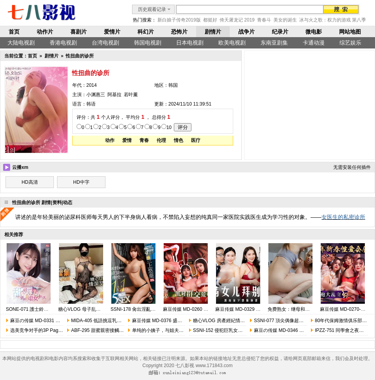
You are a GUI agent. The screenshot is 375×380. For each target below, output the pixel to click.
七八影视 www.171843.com (203, 365)
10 (168, 127)
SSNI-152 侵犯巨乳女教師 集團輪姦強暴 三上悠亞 (245, 330)
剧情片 (213, 32)
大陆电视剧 (21, 42)
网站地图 (350, 32)
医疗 (195, 140)
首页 (14, 32)
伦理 (161, 140)
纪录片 (280, 32)
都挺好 (210, 20)
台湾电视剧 (105, 42)
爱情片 (112, 32)
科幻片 (146, 32)
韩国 (173, 85)
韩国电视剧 (147, 42)
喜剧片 (78, 32)
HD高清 (29, 182)
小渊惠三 (95, 94)
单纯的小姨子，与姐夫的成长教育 (167, 330)
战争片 (246, 32)
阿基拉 (114, 94)
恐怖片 (179, 32)
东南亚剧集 (274, 42)
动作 (109, 140)
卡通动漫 (314, 42)
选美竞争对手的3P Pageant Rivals (46, 330)
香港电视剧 (63, 42)
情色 (178, 140)
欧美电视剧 (232, 42)
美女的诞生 (285, 20)
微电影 (313, 32)
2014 (91, 85)
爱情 (127, 140)
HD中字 (81, 182)
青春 (144, 140)
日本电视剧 (190, 42)
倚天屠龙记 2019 (237, 20)
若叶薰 (131, 94)
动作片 (45, 32)
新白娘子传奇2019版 (179, 20)
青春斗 (264, 20)
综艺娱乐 (350, 42)
